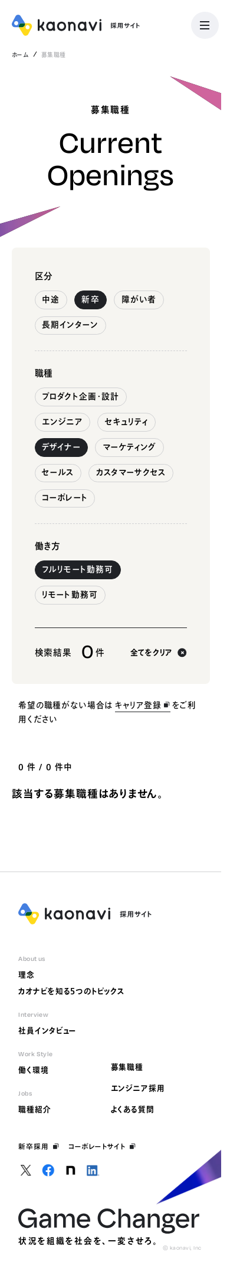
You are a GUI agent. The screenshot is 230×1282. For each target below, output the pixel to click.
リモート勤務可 (70, 594)
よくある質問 (133, 1109)
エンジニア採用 (138, 1088)
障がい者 (138, 299)
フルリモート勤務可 (77, 569)
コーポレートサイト (102, 1146)
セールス (58, 472)
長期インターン (70, 324)
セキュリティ (127, 422)
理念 (26, 975)
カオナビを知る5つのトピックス (71, 991)
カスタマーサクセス (131, 472)
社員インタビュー (47, 1030)
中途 (51, 299)
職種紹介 (34, 1109)
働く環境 (33, 1070)
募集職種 (127, 1067)
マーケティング (130, 447)
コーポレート (65, 497)
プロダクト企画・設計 (80, 396)
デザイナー (61, 447)
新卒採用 (38, 1146)
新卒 (90, 299)
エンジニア (62, 422)
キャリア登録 (142, 705)
